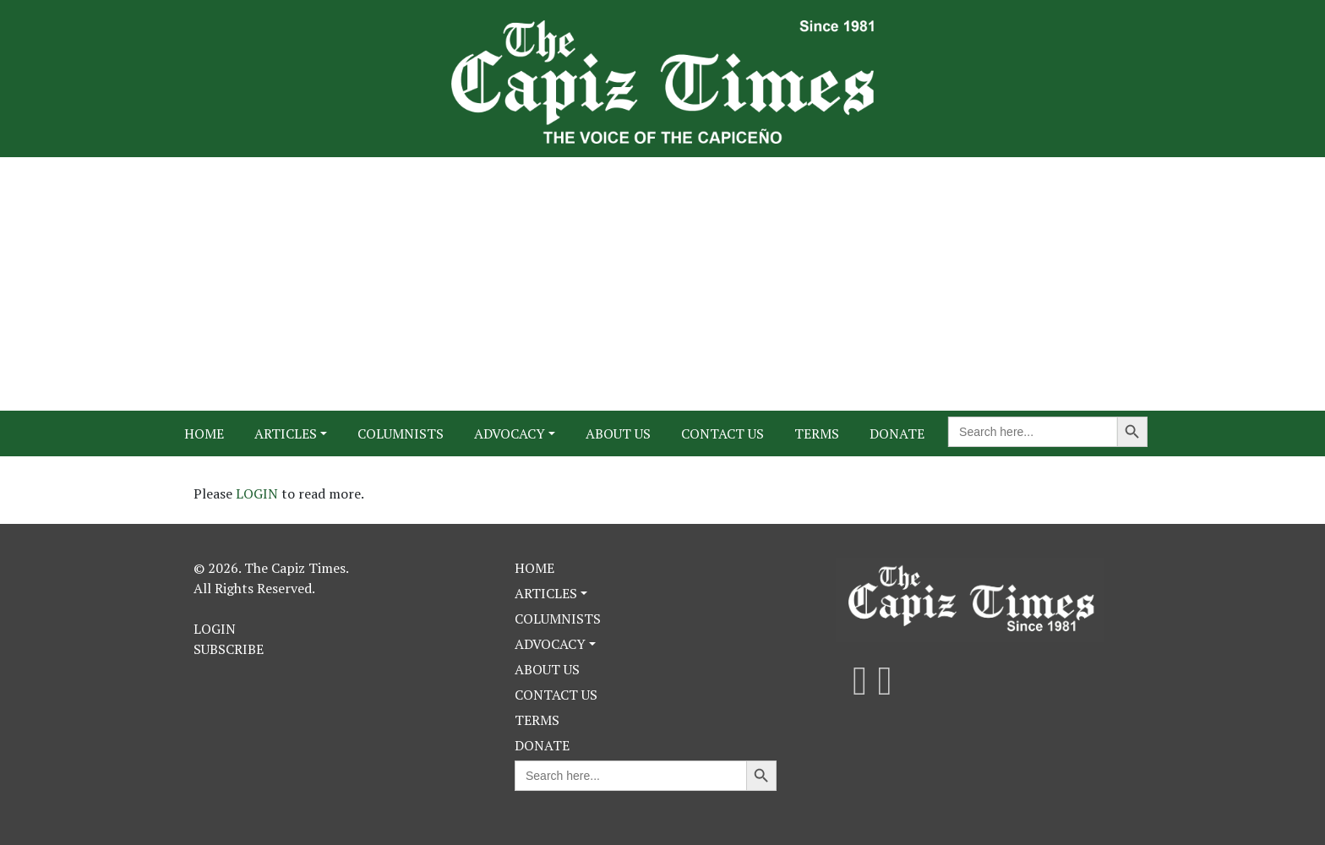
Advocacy (509, 433)
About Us (618, 433)
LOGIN (258, 493)
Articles (285, 433)
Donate (897, 433)
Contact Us (722, 433)
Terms (816, 433)
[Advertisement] (662, 284)
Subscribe (229, 649)
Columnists (400, 433)
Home (204, 433)
